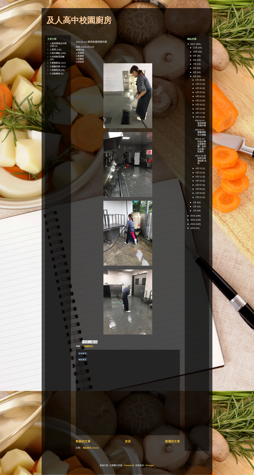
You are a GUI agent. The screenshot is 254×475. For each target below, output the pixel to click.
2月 (195, 206)
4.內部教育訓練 (57, 57)
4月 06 (198, 189)
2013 (193, 228)
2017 (193, 44)
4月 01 (198, 197)
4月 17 (198, 113)
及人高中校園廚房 (79, 20)
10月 (195, 51)
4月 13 (198, 168)
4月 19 (198, 104)
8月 (195, 60)
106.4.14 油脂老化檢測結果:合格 (201, 159)
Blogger (150, 465)
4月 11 (198, 176)
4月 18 (198, 109)
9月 (195, 56)
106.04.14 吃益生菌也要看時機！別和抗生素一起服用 (200, 145)
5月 (195, 72)
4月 (195, 76)
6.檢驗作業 (55, 66)
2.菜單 (53, 49)
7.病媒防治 (88, 346)
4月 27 (198, 84)
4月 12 (198, 172)
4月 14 (198, 117)
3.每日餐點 (55, 53)
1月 (195, 210)
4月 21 (198, 100)
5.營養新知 (55, 63)
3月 (195, 202)
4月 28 (198, 80)
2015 (193, 220)
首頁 (128, 441)
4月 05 (198, 193)
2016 (193, 216)
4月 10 (198, 180)
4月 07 (198, 185)
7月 (195, 64)
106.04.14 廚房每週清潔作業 (200, 123)
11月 (195, 47)
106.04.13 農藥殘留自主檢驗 (200, 132)
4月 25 (198, 92)
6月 (195, 68)
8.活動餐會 (55, 73)
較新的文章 (83, 441)
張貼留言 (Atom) (91, 448)
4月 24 (198, 96)
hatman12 (129, 465)
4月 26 (198, 88)
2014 (193, 224)
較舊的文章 (172, 441)
